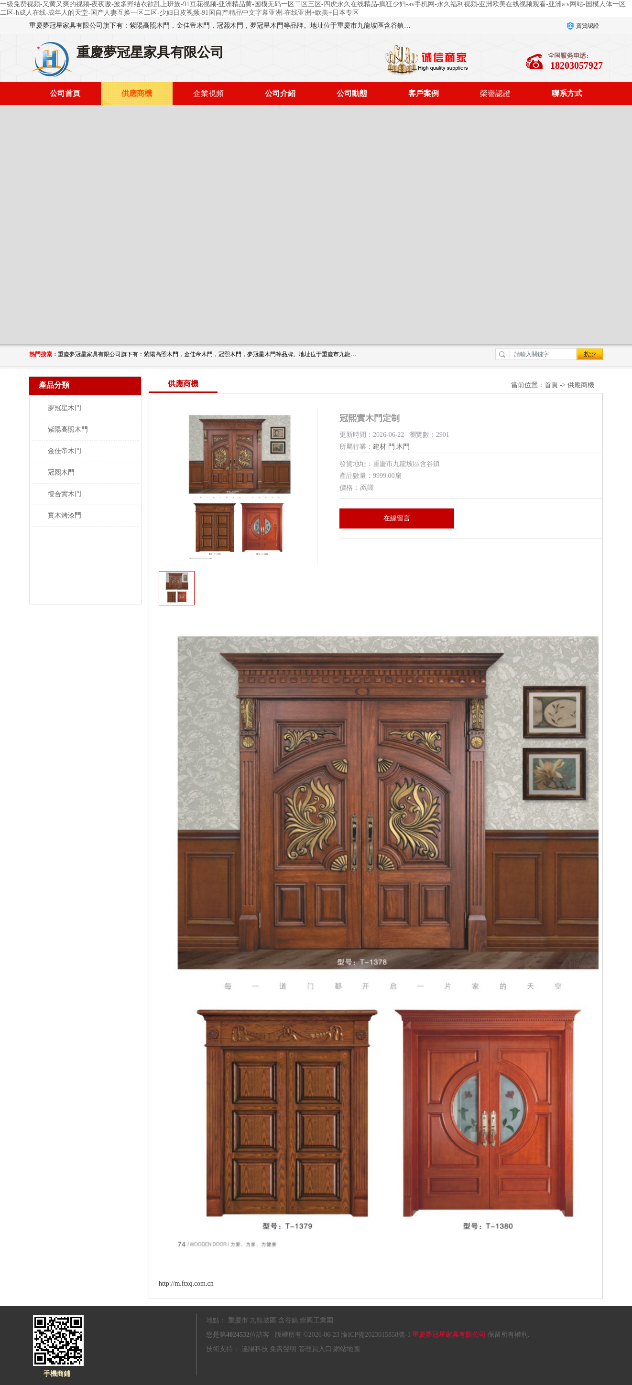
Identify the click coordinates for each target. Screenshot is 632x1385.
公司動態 (352, 93)
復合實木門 (64, 493)
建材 (379, 446)
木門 (403, 446)
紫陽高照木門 (68, 429)
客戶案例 (423, 93)
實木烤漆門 (64, 515)
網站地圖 (346, 1349)
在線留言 (396, 518)
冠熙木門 (61, 472)
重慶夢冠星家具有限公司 (449, 1334)
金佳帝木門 (64, 451)
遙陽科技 (254, 1349)
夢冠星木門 (64, 408)
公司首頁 (65, 93)
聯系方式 (567, 93)
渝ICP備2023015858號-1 (375, 1334)
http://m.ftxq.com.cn (186, 1283)
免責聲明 (283, 1349)
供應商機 (136, 93)
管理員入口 (315, 1349)
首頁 (551, 385)
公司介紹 (280, 93)
